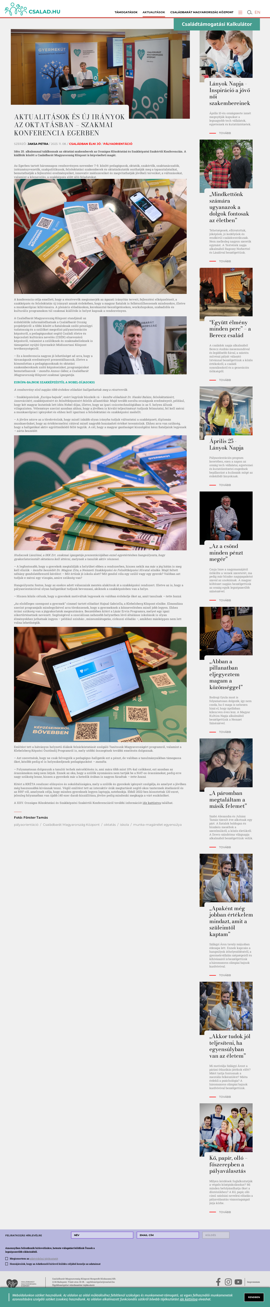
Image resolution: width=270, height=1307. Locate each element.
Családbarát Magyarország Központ (201, 12)
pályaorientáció (26, 825)
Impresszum (253, 1281)
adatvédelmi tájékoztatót (44, 1258)
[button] (240, 12)
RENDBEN (254, 1297)
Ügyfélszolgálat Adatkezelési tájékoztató (73, 1285)
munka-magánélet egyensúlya (157, 825)
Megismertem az (34, 1258)
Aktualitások (154, 12)
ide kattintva (152, 803)
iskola (124, 825)
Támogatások (126, 12)
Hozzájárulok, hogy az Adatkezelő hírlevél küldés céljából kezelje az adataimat (55, 1263)
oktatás (110, 825)
